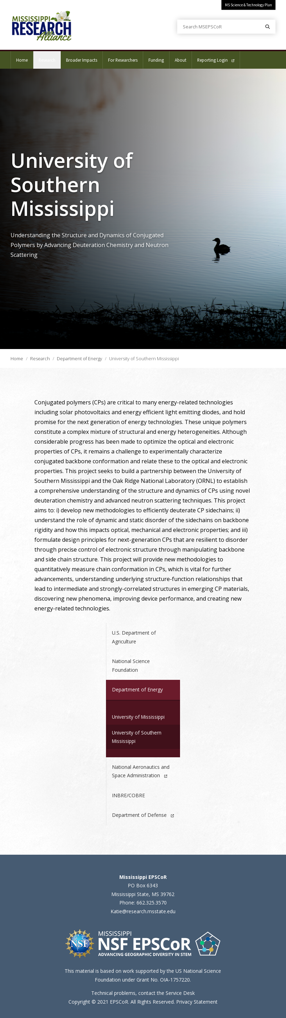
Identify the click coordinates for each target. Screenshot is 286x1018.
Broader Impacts (81, 60)
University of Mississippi (138, 716)
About (180, 60)
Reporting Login (215, 60)
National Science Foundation (131, 665)
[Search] (267, 27)
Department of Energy (79, 358)
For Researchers (123, 60)
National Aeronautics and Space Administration (140, 771)
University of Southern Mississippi (136, 736)
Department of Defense (143, 815)
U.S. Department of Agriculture (134, 637)
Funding (156, 60)
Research (50, 57)
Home (22, 60)
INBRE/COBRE (128, 795)
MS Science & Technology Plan (248, 4)
